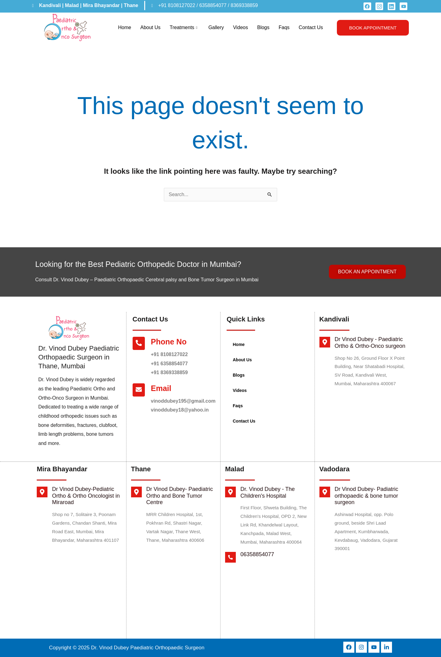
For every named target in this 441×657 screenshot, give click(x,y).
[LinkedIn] (391, 6)
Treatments (183, 28)
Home (124, 27)
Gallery (216, 27)
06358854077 (257, 554)
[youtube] (403, 6)
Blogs (263, 27)
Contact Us (311, 27)
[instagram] (379, 6)
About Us (150, 27)
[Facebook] (367, 6)
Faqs (284, 27)
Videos (240, 27)
